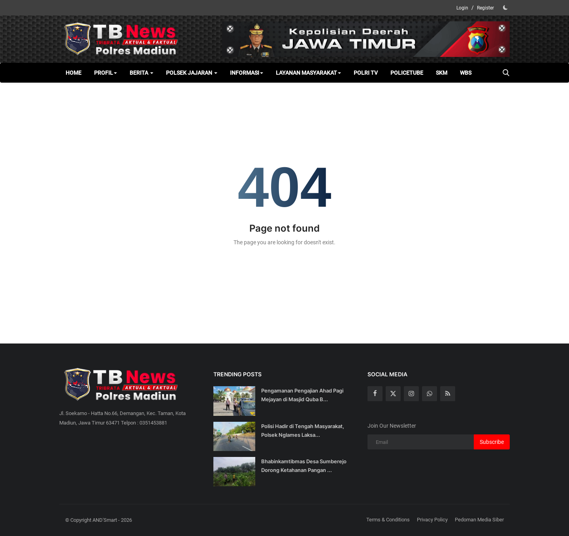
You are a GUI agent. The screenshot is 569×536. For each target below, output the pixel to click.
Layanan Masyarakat (308, 73)
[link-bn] (366, 39)
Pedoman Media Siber (479, 520)
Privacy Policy (432, 520)
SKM (441, 73)
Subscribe (492, 442)
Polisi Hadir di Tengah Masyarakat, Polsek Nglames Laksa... (302, 430)
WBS (465, 73)
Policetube (406, 73)
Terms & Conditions (388, 520)
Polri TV (366, 73)
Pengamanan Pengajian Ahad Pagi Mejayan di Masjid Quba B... (302, 394)
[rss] (447, 393)
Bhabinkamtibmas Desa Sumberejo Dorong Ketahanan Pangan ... (304, 465)
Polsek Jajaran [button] (191, 73)
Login (462, 8)
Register (485, 8)
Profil (105, 73)
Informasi (246, 73)
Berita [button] (141, 73)
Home (73, 73)
